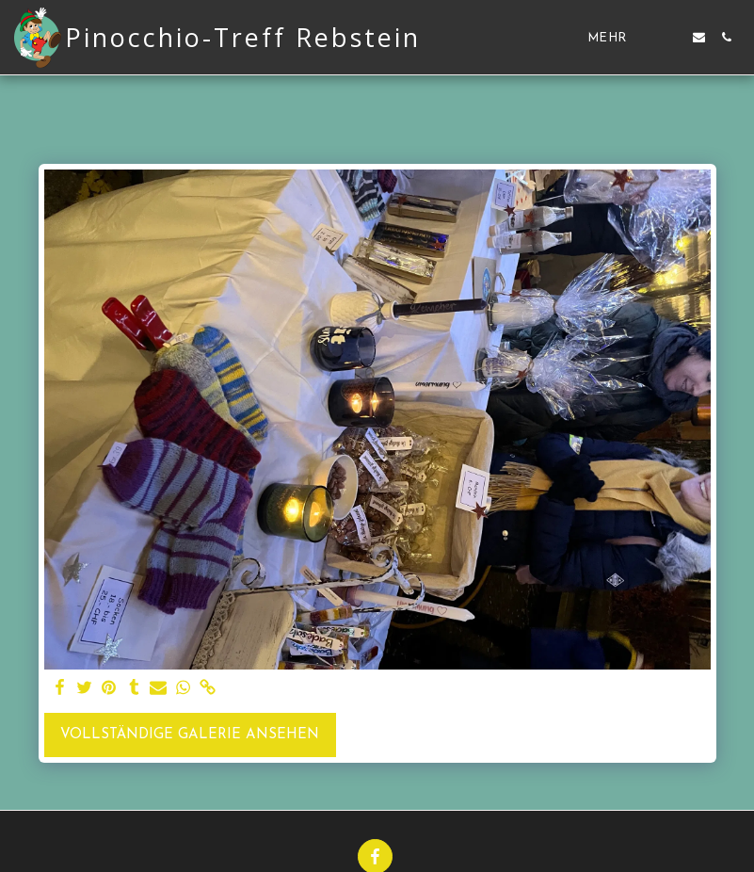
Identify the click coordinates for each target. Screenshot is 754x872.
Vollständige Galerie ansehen (189, 735)
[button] (671, 37)
